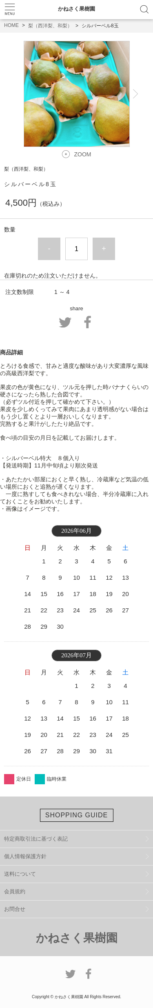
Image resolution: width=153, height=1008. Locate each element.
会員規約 (14, 891)
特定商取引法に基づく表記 (36, 839)
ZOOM (82, 154)
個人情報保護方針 (25, 856)
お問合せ (14, 909)
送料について (20, 874)
